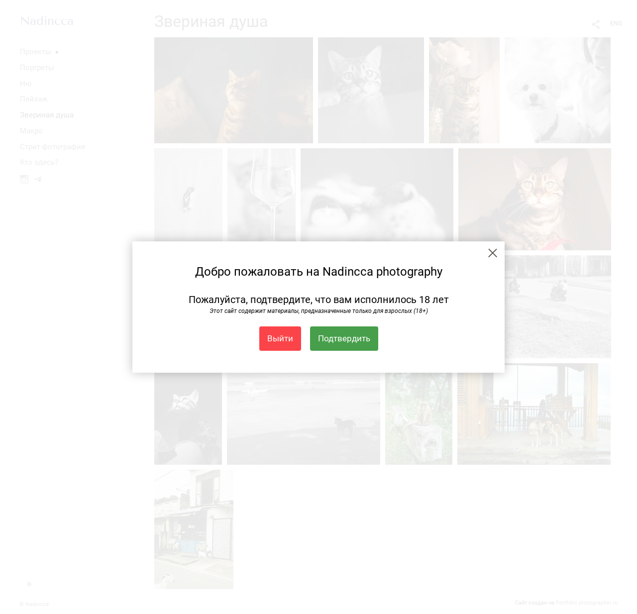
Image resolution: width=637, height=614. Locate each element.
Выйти (280, 338)
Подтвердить (344, 338)
